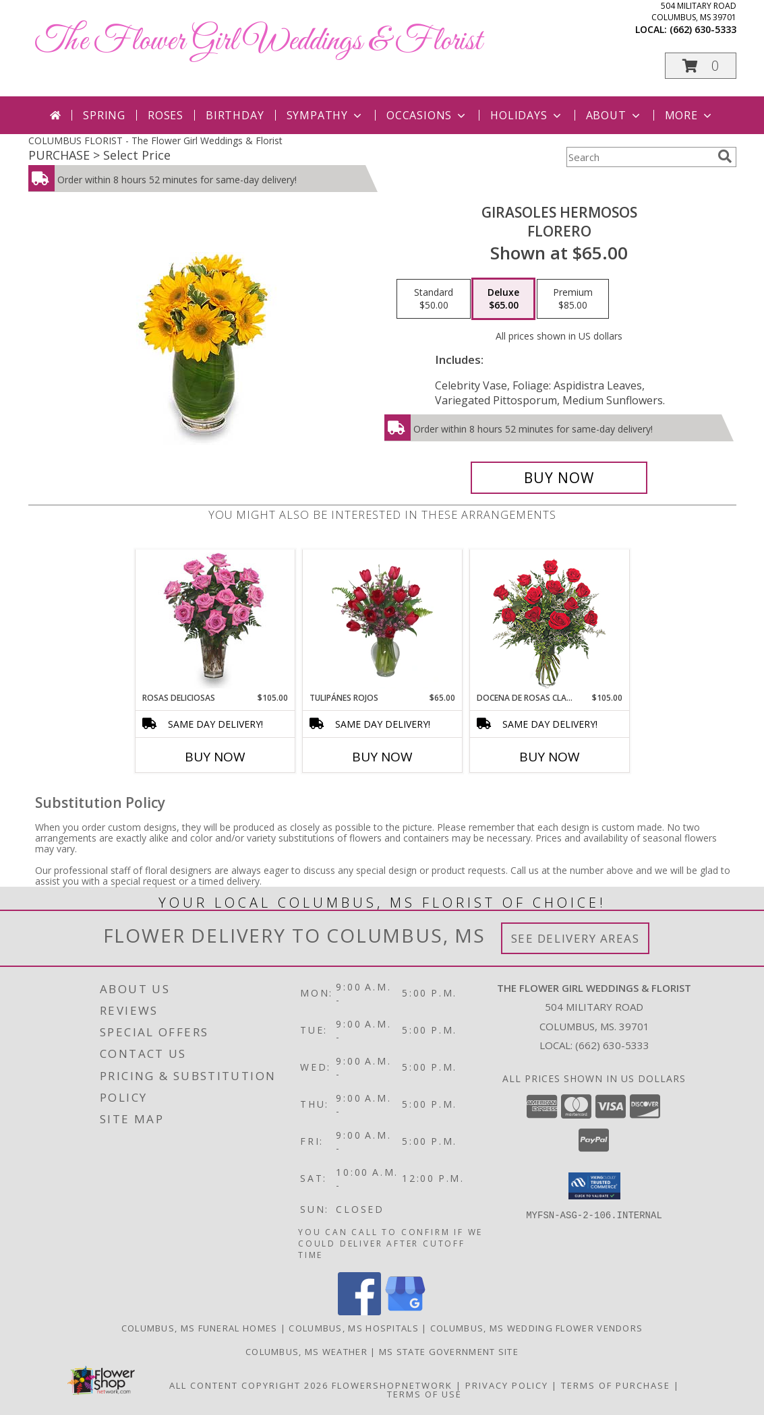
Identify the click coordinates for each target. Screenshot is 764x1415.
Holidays (526, 115)
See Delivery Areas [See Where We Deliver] (575, 938)
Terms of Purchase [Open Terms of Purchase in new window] (615, 1385)
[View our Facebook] (359, 1311)
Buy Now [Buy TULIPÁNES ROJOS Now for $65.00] (382, 756)
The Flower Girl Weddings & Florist (258, 41)
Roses (165, 115)
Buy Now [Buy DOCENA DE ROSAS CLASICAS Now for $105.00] (549, 756)
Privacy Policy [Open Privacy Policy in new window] (506, 1385)
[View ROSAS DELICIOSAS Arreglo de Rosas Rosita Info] (214, 621)
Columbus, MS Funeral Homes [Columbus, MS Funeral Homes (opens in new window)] (199, 1328)
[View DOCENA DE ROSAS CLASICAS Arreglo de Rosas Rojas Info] (549, 621)
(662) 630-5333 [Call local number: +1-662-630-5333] (703, 29)
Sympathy (325, 115)
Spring (104, 115)
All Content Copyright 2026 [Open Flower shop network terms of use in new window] (248, 1385)
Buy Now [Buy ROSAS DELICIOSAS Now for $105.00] (215, 756)
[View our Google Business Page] (405, 1311)
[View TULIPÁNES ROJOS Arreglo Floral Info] (382, 621)
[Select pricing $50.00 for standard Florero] (433, 299)
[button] (700, 66)
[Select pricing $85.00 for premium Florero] (572, 299)
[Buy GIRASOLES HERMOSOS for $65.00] (559, 478)
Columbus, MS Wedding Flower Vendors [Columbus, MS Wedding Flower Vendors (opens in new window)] (536, 1328)
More (689, 115)
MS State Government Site (449, 1352)
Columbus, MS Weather (306, 1352)
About (614, 115)
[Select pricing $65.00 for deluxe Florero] (503, 299)
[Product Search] (639, 157)
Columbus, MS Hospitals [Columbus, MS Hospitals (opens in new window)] (354, 1328)
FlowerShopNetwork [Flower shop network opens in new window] (392, 1385)
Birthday (235, 115)
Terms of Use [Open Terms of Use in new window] (424, 1394)
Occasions (427, 115)
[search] (725, 156)
